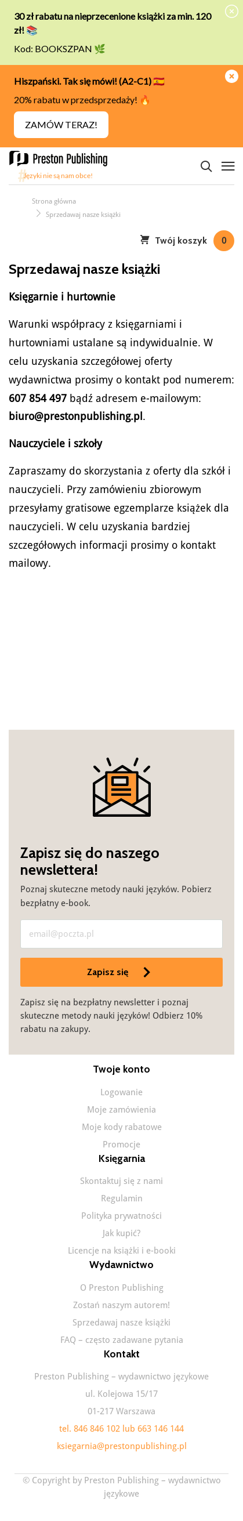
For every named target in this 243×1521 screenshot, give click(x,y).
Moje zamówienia (121, 1109)
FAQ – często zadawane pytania (121, 1340)
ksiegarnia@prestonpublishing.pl (122, 1446)
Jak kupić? (121, 1233)
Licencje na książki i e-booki (122, 1250)
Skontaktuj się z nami (121, 1181)
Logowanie (121, 1092)
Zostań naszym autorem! (121, 1305)
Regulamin (122, 1198)
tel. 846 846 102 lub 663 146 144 (121, 1429)
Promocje (121, 1144)
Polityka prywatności (121, 1216)
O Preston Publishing (122, 1288)
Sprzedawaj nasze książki (121, 1322)
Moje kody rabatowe (122, 1127)
